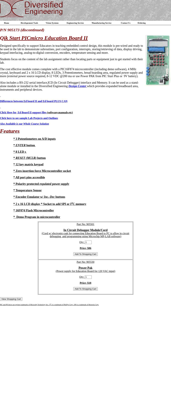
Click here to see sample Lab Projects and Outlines (29, 118)
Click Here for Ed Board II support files (23, 112)
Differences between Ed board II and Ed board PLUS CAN (33, 101)
